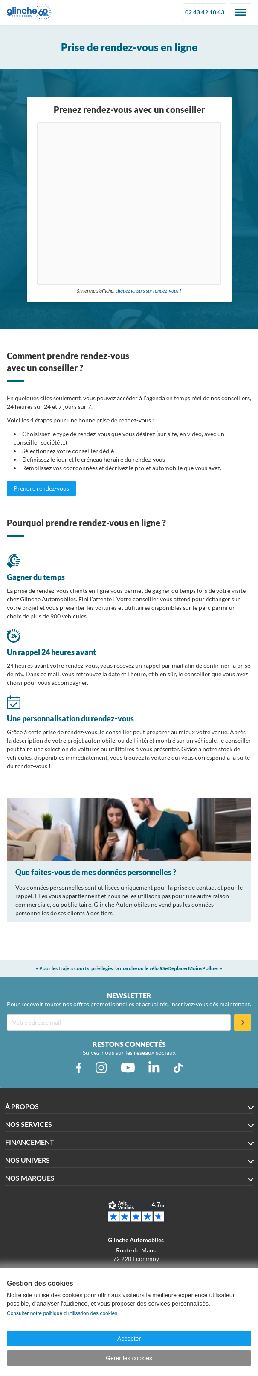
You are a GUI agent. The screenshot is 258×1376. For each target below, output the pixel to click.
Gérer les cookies (129, 1358)
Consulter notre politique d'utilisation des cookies (62, 1313)
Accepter (129, 1338)
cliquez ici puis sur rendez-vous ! (148, 290)
